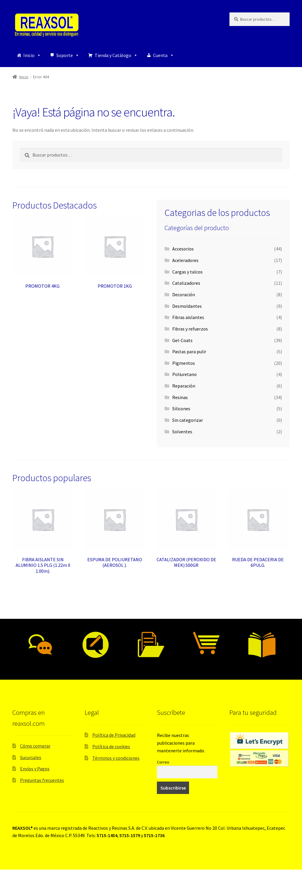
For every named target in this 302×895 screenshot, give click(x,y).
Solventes (182, 432)
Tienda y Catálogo (116, 55)
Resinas (180, 397)
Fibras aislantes (188, 317)
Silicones (181, 408)
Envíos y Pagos (35, 769)
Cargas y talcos (187, 272)
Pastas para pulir (189, 351)
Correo (163, 762)
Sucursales (30, 757)
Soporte (67, 55)
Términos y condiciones (115, 758)
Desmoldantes (187, 306)
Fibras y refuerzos (190, 329)
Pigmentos (183, 363)
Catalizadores (186, 283)
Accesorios (183, 249)
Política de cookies (111, 746)
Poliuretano (184, 374)
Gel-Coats (182, 340)
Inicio (32, 55)
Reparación (183, 386)
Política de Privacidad (113, 735)
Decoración (183, 294)
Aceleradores (185, 260)
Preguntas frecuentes (42, 780)
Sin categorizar (187, 420)
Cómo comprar (35, 746)
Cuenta (163, 55)
